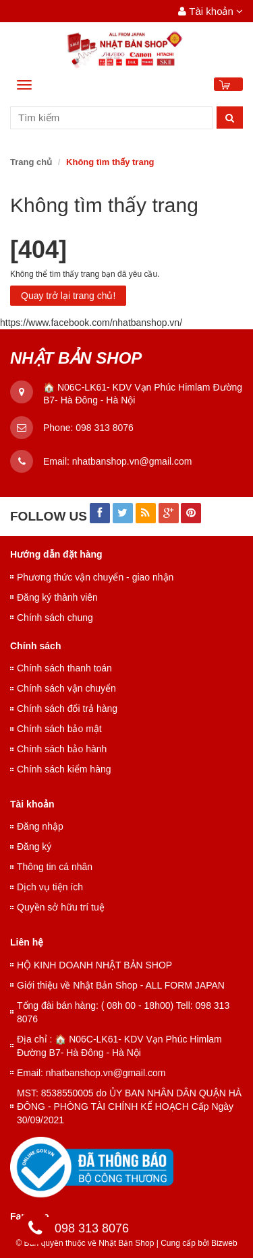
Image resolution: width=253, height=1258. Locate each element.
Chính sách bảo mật (59, 728)
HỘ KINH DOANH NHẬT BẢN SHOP (94, 965)
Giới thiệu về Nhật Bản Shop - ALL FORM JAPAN (121, 985)
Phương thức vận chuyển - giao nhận (95, 577)
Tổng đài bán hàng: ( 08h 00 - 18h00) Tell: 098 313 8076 (123, 1012)
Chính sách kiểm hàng (64, 769)
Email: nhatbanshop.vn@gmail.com (91, 1072)
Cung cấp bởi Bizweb (197, 1243)
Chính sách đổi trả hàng (67, 708)
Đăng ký (34, 846)
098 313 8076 (105, 427)
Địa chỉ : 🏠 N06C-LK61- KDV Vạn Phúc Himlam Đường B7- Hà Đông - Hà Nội (119, 1046)
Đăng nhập (40, 826)
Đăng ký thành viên (57, 597)
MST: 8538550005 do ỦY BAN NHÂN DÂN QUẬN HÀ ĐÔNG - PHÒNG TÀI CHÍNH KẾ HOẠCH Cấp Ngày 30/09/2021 (129, 1106)
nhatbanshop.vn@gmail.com (132, 461)
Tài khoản (210, 11)
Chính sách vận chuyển (66, 688)
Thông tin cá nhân (54, 866)
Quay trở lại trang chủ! (68, 295)
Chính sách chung (55, 617)
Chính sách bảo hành (62, 748)
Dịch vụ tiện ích (50, 887)
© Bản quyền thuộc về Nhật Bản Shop (85, 1243)
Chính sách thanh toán (64, 668)
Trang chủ (31, 162)
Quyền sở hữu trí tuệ (61, 907)
